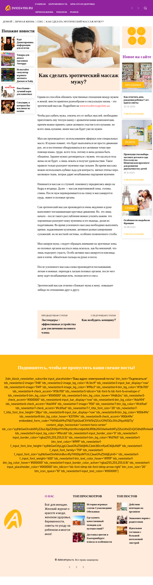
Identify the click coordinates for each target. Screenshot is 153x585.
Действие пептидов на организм (136, 517)
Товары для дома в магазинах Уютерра (23, 58)
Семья (129, 193)
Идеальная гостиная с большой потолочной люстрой (136, 544)
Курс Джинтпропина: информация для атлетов (25, 42)
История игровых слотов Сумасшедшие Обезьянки (99, 517)
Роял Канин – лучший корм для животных (24, 90)
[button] (145, 8)
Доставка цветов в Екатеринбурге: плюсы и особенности (99, 547)
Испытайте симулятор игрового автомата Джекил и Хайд (25, 74)
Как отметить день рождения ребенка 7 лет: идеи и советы (137, 85)
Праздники (132, 72)
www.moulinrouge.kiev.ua (95, 105)
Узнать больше (134, 98)
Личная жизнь (24, 21)
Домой (7, 21)
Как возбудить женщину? (99, 320)
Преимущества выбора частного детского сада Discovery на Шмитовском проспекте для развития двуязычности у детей (137, 146)
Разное (129, 128)
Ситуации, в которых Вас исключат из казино (23, 106)
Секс (40, 21)
